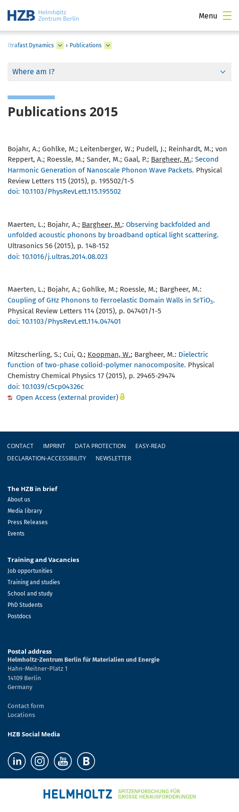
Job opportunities (30, 571)
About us (19, 499)
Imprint (54, 446)
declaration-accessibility (46, 458)
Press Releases (28, 522)
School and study (30, 593)
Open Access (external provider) (67, 397)
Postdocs (19, 616)
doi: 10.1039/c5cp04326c (46, 386)
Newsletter (113, 458)
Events (16, 533)
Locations (21, 714)
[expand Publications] (108, 45)
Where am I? (33, 71)
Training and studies (34, 582)
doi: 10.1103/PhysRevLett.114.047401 (64, 321)
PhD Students (25, 605)
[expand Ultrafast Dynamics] (60, 45)
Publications (86, 45)
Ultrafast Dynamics (29, 45)
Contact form (26, 705)
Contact (20, 446)
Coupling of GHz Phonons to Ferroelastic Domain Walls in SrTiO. (111, 300)
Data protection (100, 446)
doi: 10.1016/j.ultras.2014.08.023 (58, 256)
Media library (25, 511)
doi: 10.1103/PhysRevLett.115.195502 (64, 191)
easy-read (150, 446)
